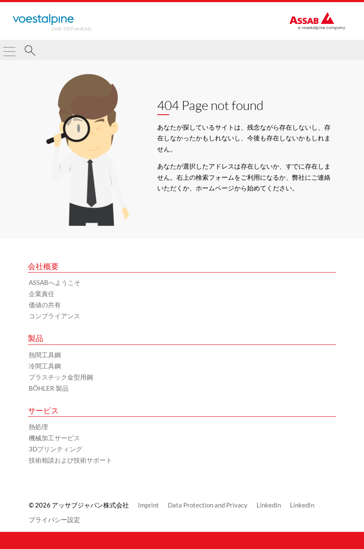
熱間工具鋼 (45, 355)
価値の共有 (45, 305)
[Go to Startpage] (52, 22)
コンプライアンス (54, 316)
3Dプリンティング (55, 449)
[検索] (30, 52)
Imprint (148, 505)
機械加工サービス (54, 438)
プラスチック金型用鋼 (61, 377)
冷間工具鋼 (45, 366)
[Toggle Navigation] (9, 48)
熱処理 (38, 426)
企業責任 (41, 293)
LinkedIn (269, 505)
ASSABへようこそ (55, 282)
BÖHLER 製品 (49, 388)
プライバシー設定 (54, 519)
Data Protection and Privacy (208, 505)
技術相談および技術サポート (70, 460)
